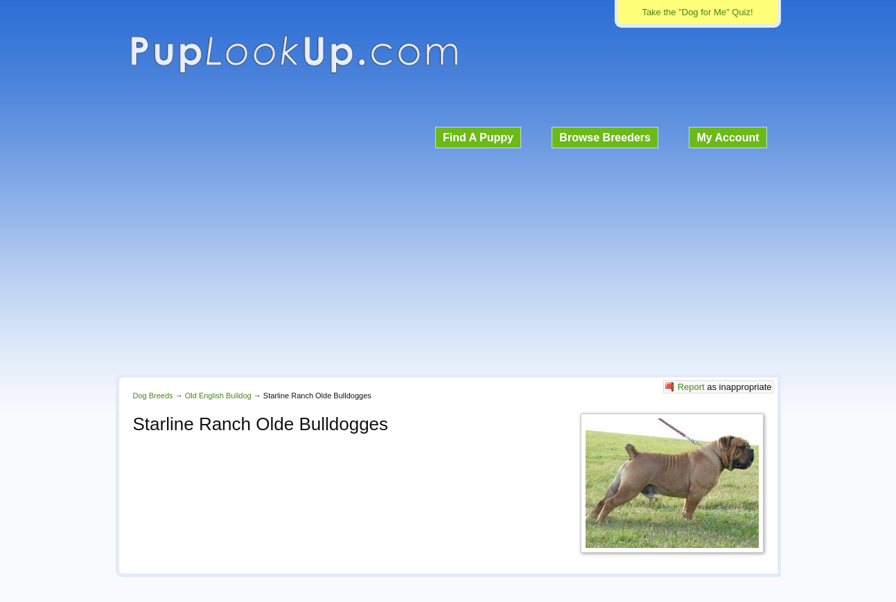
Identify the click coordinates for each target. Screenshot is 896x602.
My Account (727, 137)
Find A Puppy (478, 137)
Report (691, 387)
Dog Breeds (153, 395)
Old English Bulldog (218, 395)
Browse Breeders (605, 137)
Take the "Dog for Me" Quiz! (697, 12)
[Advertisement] (448, 259)
